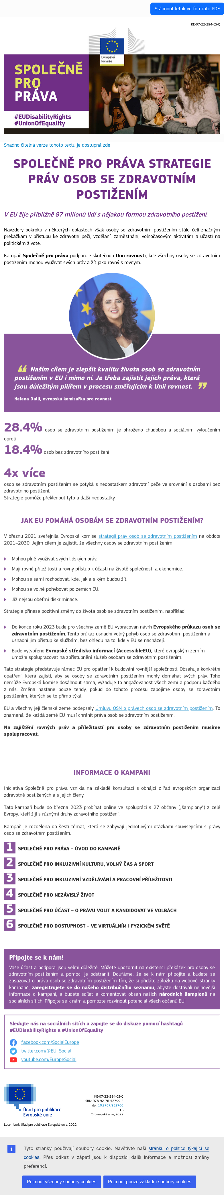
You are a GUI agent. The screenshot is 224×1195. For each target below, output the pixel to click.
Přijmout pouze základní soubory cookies (149, 1181)
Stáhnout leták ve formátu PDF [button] (187, 9)
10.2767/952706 (110, 1105)
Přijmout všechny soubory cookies (61, 1181)
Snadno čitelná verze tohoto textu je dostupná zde (57, 145)
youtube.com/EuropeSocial (48, 1064)
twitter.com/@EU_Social (46, 1055)
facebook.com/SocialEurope (50, 1047)
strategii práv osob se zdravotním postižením (148, 541)
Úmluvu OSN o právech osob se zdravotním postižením (154, 713)
